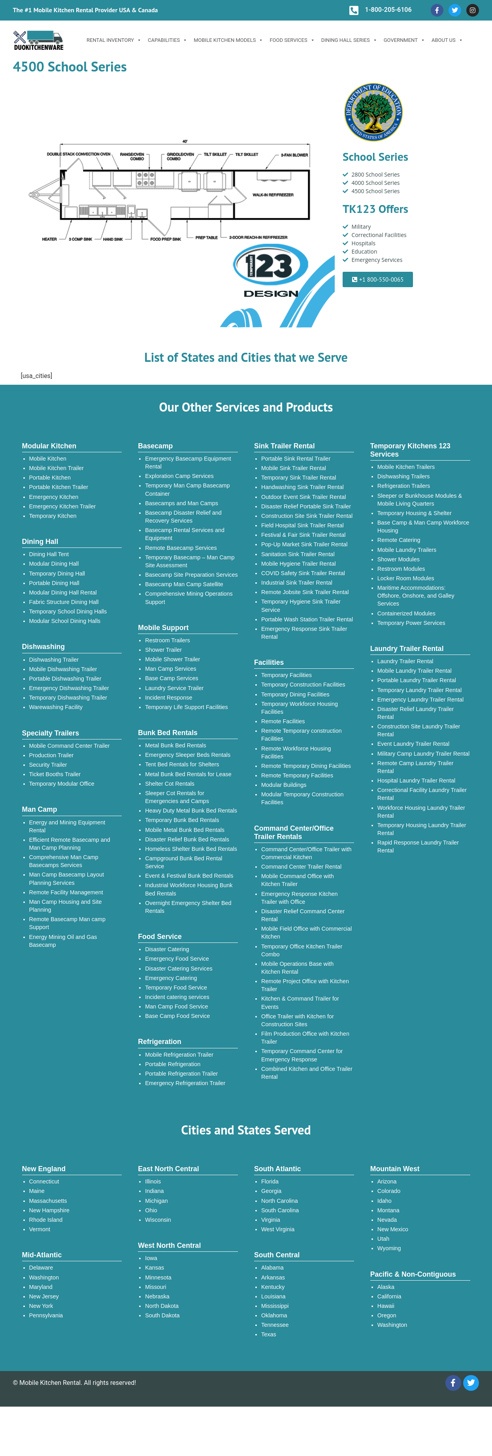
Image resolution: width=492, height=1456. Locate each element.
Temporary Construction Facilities (303, 684)
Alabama (272, 1267)
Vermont (40, 1229)
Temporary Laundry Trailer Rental (419, 690)
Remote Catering (398, 540)
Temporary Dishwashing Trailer (68, 697)
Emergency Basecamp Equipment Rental (188, 462)
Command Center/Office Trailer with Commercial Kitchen (306, 853)
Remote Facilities (283, 721)
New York (41, 1306)
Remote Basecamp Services (181, 548)
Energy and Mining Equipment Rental (67, 826)
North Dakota (162, 1306)
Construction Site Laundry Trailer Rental (418, 730)
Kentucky (273, 1287)
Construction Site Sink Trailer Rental (307, 516)
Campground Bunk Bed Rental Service (183, 862)
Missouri (155, 1287)
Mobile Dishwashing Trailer (63, 669)
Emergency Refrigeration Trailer (185, 1083)
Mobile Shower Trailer (172, 659)
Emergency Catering (171, 978)
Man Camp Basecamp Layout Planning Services (66, 878)
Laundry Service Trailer (174, 688)
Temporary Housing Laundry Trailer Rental (421, 829)
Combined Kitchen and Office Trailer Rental (307, 1073)
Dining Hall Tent (49, 554)
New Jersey (44, 1296)
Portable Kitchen (50, 477)
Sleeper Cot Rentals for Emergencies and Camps (177, 797)
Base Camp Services (171, 678)
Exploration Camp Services (179, 476)
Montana (388, 1210)
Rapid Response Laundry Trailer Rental (418, 846)
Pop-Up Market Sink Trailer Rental (304, 544)
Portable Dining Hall (54, 583)
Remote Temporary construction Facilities (301, 735)
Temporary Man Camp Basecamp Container (187, 489)
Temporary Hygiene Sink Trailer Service (301, 605)
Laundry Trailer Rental (405, 661)
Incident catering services (177, 997)
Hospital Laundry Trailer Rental (416, 780)
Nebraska (157, 1296)
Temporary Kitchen (53, 516)
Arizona (387, 1181)
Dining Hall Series (349, 40)
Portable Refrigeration (172, 1064)
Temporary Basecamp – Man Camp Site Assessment (189, 561)
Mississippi (275, 1306)
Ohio (151, 1210)
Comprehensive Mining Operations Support (189, 598)
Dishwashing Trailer (54, 660)
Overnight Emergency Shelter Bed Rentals (188, 907)
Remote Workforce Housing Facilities (296, 752)
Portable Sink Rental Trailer (295, 458)
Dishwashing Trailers (403, 476)
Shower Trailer (163, 650)
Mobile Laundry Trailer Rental (414, 671)
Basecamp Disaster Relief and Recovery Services (183, 517)
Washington (44, 1277)
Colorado (388, 1191)
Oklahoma (274, 1315)
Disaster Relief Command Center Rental (303, 915)
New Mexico (392, 1229)
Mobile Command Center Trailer (69, 746)
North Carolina (279, 1201)
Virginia (270, 1220)
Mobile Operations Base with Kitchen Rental (297, 968)
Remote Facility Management (66, 892)
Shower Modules (398, 559)
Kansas (154, 1267)
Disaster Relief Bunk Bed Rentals (187, 839)
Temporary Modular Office (61, 784)
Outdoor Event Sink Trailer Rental (303, 497)
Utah (383, 1239)
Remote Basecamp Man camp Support (67, 923)
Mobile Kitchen (47, 458)
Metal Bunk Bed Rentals (175, 745)
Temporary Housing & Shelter (414, 513)
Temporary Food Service (176, 987)
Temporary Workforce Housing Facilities (299, 708)
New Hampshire (49, 1210)
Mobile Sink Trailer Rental (293, 468)
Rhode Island (46, 1220)
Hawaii (385, 1306)
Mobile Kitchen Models (228, 40)
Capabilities (167, 40)
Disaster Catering (167, 949)
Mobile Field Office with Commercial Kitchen (306, 933)
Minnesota (158, 1277)
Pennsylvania (46, 1315)
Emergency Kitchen (54, 497)
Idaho (384, 1201)
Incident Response (168, 697)
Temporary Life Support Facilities (186, 707)
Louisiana (273, 1296)
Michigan (156, 1201)
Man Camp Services (170, 669)
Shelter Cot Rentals (169, 784)
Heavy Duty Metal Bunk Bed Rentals (191, 810)
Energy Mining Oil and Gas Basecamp (63, 941)
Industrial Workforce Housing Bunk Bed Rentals (188, 889)
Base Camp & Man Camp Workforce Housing (423, 526)
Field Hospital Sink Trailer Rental (302, 525)
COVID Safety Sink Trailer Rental (303, 573)
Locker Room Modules (405, 578)
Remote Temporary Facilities (297, 775)
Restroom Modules (401, 569)
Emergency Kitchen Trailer (62, 506)
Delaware (41, 1267)
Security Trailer (48, 765)
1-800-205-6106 (388, 9)
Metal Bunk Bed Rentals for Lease (188, 774)
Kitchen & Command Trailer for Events (300, 1002)
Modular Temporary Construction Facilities (302, 798)
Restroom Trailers (167, 640)
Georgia (271, 1191)
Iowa (151, 1258)
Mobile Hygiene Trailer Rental (298, 564)
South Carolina (280, 1210)
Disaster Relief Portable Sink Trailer (306, 506)
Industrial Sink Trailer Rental (296, 582)
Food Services (292, 40)
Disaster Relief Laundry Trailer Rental (415, 713)
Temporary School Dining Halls (68, 611)
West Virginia (277, 1229)
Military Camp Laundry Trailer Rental (423, 754)
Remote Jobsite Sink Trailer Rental (305, 592)
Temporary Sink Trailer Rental (298, 477)
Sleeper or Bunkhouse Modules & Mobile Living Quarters (419, 500)
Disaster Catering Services (178, 968)
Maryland (41, 1287)
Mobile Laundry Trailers (407, 550)
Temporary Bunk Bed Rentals (182, 820)
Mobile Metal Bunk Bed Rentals (184, 830)
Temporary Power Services (411, 623)
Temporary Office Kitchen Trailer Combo (301, 950)
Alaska (385, 1287)
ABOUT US (447, 40)
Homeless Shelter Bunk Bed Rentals (191, 849)
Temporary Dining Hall (57, 573)
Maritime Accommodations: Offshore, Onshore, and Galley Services (415, 596)
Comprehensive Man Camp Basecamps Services (63, 861)
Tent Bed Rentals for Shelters (182, 764)
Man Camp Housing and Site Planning (65, 906)
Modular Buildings (283, 785)
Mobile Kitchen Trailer (56, 468)
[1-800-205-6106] (354, 10)
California (389, 1296)
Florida (270, 1181)
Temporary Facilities (286, 675)
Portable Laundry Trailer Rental (416, 680)
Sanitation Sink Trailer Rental (298, 554)
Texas (268, 1334)
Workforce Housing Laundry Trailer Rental (421, 812)
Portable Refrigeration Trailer (181, 1073)
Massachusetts (48, 1201)
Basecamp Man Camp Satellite (184, 584)
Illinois (153, 1181)
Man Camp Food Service (176, 1006)
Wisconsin (158, 1220)
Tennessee (275, 1325)
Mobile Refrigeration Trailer (179, 1055)
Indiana (154, 1191)
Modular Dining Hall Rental (63, 592)
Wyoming (389, 1248)
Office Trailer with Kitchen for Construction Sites (297, 1020)
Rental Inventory (114, 40)
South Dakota (162, 1315)
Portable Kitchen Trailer (59, 487)
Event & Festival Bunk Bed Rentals (189, 876)
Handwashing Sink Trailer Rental (302, 487)
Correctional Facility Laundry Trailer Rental (422, 794)
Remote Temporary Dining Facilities (306, 766)
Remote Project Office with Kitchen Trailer (305, 985)
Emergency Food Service (177, 959)
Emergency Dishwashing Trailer (69, 688)
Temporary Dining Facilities (295, 694)
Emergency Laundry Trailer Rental (420, 699)
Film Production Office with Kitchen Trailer (305, 1038)
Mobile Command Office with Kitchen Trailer (297, 880)
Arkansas (273, 1277)
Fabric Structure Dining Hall (64, 602)
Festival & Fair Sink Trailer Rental (303, 535)
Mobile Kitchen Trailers (406, 467)
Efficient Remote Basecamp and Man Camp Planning (69, 844)
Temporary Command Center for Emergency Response (302, 1055)
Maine (37, 1191)
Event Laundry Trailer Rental (413, 744)
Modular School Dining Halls (65, 621)
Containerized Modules (406, 613)
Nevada (387, 1220)
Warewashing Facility (56, 707)
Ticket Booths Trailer (55, 774)
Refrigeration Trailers (403, 486)
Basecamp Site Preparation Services (191, 575)
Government (404, 40)
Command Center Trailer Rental (301, 866)
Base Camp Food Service (177, 1016)
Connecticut (44, 1181)
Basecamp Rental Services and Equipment (184, 534)
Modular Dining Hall (54, 564)
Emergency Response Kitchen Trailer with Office (299, 898)
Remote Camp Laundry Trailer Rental (415, 767)
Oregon (386, 1315)
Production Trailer (51, 755)
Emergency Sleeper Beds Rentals (187, 755)
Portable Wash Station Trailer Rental (307, 619)
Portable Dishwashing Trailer (65, 678)
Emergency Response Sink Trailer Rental (304, 633)
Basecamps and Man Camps (181, 503)
